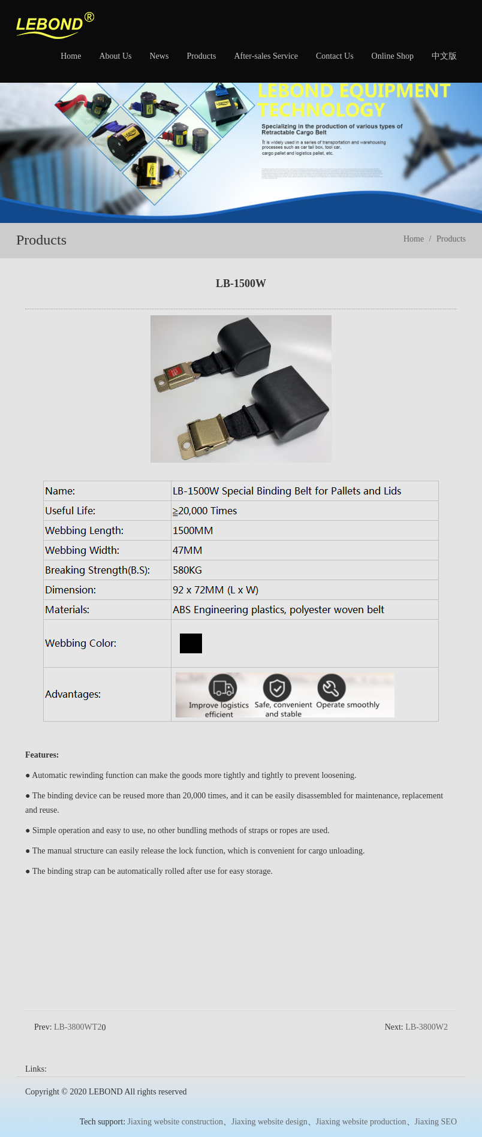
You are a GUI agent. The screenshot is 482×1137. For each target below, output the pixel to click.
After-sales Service (266, 56)
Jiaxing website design (269, 1105)
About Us (115, 56)
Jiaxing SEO (436, 1105)
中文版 (444, 56)
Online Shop (393, 56)
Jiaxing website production (361, 1105)
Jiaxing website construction (175, 1105)
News (158, 56)
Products (201, 56)
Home (71, 56)
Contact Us (335, 56)
